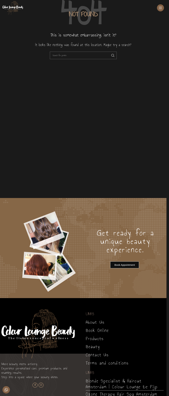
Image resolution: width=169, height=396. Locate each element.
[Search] (83, 55)
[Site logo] (13, 7)
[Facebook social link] (35, 385)
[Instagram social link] (41, 385)
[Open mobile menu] (160, 8)
